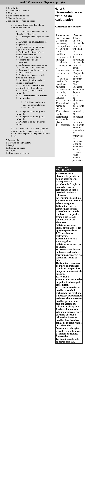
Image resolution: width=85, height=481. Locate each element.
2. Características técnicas (17, 10)
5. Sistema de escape (15, 18)
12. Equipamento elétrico (17, 153)
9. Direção (10, 145)
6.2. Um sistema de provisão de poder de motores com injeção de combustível (29, 129)
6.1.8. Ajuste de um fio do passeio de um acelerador (31, 71)
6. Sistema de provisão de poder (20, 21)
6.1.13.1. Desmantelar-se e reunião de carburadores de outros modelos (33, 105)
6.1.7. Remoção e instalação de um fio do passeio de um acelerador (31, 66)
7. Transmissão (12, 140)
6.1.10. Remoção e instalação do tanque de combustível (30, 81)
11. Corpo (10, 150)
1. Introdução (12, 8)
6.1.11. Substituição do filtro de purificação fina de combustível (30, 86)
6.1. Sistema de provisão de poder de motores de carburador (27, 26)
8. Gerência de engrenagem (18, 143)
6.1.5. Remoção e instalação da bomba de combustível (30, 53)
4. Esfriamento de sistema (17, 15)
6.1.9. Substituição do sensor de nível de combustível (30, 76)
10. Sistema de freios (15, 148)
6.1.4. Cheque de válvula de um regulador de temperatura (30, 48)
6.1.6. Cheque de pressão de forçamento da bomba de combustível (28, 60)
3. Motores (11, 13)
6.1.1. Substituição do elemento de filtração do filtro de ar (31, 32)
